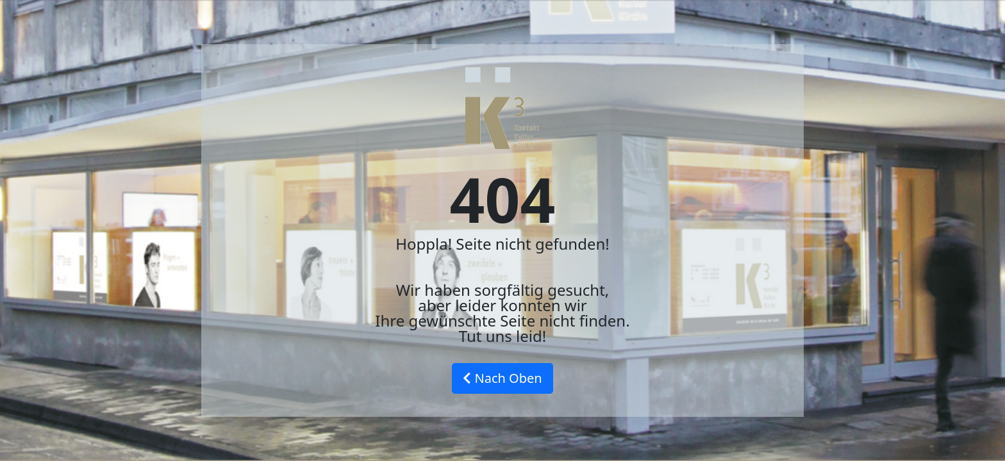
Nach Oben (502, 378)
